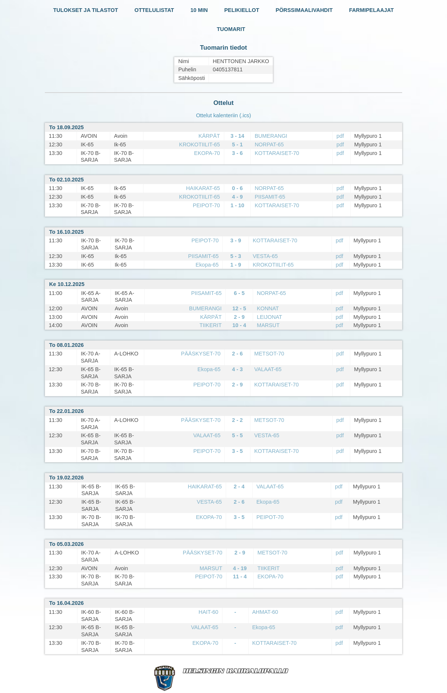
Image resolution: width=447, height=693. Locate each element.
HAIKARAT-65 (203, 188)
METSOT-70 (269, 354)
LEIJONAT (269, 317)
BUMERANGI (271, 136)
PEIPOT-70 (206, 205)
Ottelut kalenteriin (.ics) (223, 115)
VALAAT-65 (267, 369)
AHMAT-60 (265, 612)
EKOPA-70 (207, 153)
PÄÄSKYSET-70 (201, 354)
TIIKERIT (211, 325)
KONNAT (268, 308)
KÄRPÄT (209, 136)
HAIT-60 (208, 612)
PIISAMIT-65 (270, 197)
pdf (340, 136)
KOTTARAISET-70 (277, 153)
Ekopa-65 (207, 265)
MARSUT (268, 325)
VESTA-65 (265, 256)
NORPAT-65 (269, 144)
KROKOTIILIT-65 (199, 144)
